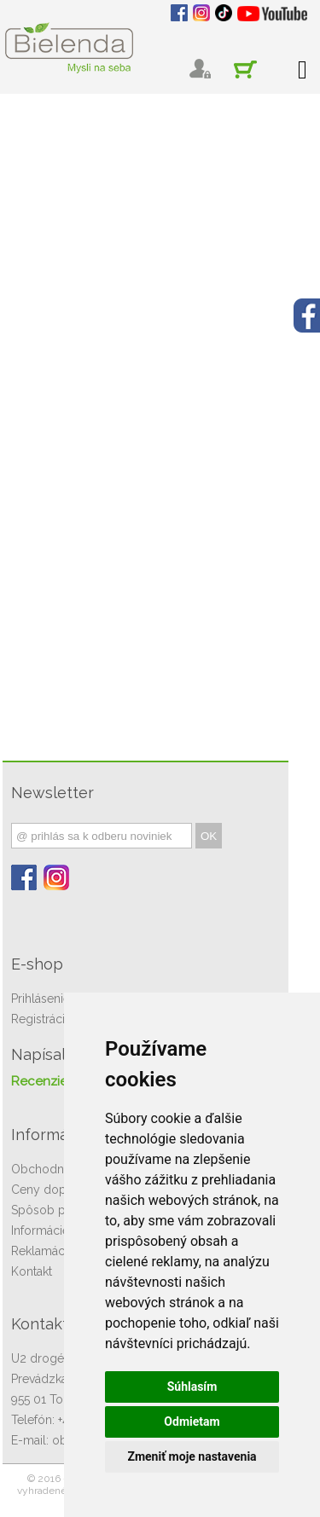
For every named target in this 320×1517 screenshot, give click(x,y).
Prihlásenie (40, 998)
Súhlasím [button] (192, 1386)
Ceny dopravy (50, 1189)
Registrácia (41, 1019)
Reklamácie (42, 1251)
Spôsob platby (52, 1210)
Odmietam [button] (191, 1421)
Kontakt (31, 1271)
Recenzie (39, 1081)
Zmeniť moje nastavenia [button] (191, 1456)
